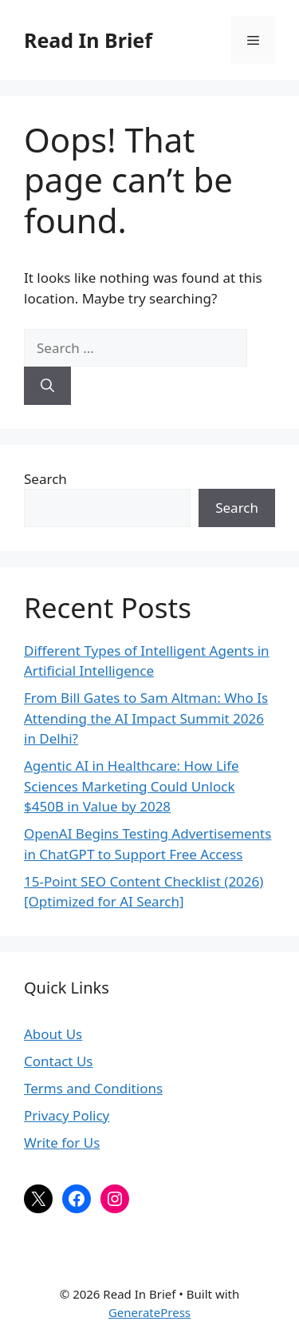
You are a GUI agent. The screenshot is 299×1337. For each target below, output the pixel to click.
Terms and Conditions (93, 1088)
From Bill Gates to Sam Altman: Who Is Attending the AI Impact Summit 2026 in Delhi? (146, 718)
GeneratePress (149, 1312)
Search (45, 479)
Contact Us (58, 1061)
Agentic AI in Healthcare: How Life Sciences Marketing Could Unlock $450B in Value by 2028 (131, 785)
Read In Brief (88, 40)
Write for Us (62, 1142)
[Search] (47, 386)
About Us (53, 1034)
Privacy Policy (66, 1115)
